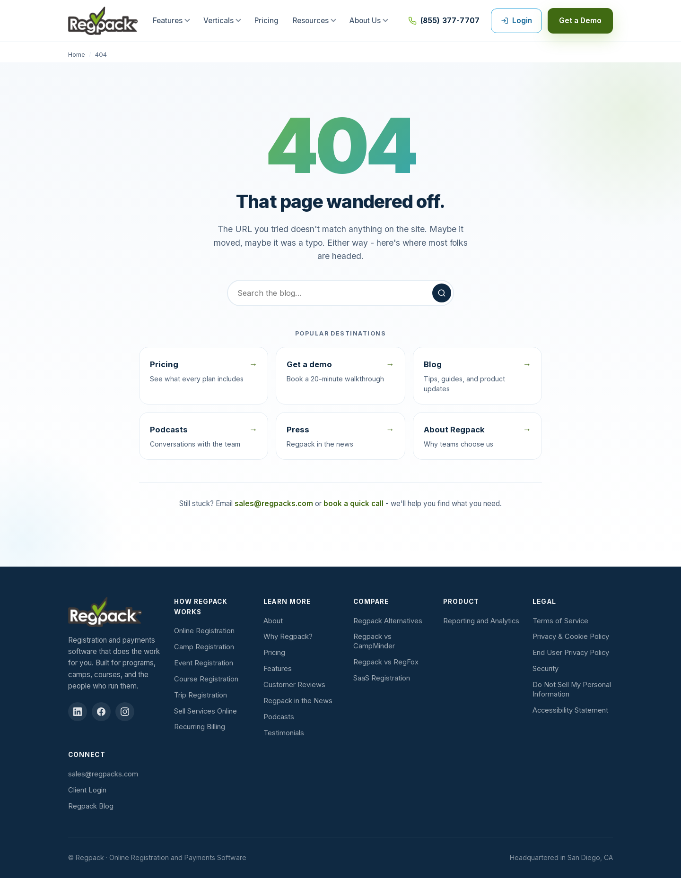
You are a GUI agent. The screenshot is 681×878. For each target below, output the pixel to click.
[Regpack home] (103, 21)
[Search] (441, 293)
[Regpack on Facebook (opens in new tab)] (101, 711)
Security (546, 668)
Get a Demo (580, 20)
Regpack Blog (91, 806)
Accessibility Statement (570, 710)
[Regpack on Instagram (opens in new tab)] (124, 711)
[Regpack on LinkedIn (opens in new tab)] (77, 711)
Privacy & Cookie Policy (571, 636)
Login (516, 20)
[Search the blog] (340, 293)
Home (76, 54)
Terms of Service (560, 621)
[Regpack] (116, 612)
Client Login (87, 790)
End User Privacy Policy (571, 652)
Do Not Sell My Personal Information (572, 689)
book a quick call (353, 503)
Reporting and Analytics (481, 621)
